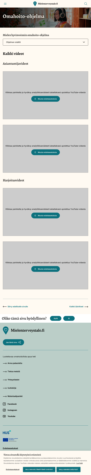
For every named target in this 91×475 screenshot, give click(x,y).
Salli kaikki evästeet (68, 469)
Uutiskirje (9, 388)
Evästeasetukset (12, 469)
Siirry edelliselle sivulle (15, 306)
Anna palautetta (12, 363)
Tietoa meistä (11, 371)
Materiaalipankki (13, 396)
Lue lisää (79, 463)
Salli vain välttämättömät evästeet (39, 469)
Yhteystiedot (11, 380)
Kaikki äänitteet (78, 306)
